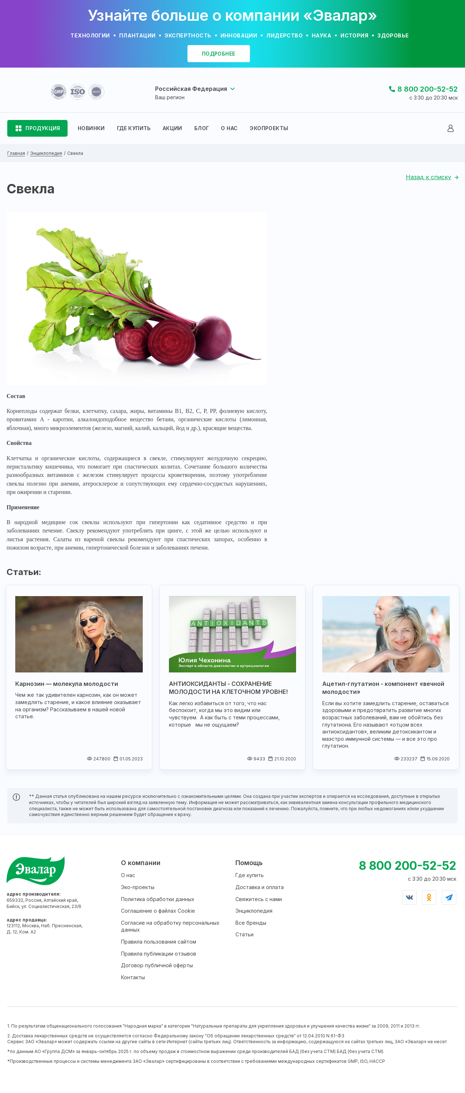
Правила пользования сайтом (158, 942)
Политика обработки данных (157, 899)
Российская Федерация (191, 88)
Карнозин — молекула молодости (66, 683)
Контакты (133, 977)
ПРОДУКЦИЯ (42, 128)
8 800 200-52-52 (427, 89)
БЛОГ (201, 128)
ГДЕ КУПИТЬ (134, 128)
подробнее (218, 54)
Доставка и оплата (259, 887)
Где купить (249, 875)
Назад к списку (428, 177)
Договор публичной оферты (157, 965)
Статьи (244, 934)
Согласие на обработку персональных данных (170, 926)
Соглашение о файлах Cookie (158, 911)
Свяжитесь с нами (258, 899)
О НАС (229, 128)
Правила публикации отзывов (158, 954)
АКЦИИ (172, 128)
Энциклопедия (253, 911)
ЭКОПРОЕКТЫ (269, 128)
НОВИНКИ (91, 128)
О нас (128, 875)
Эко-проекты (137, 887)
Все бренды (250, 923)
